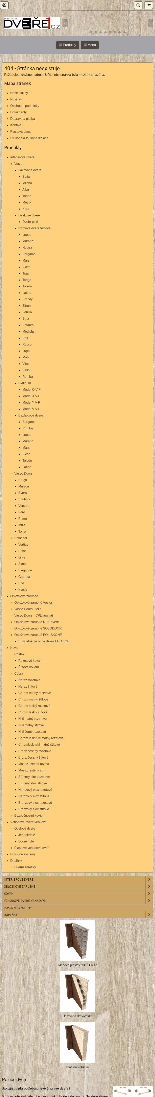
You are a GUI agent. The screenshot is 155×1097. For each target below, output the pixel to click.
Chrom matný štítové (33, 699)
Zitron (26, 305)
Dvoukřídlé (26, 841)
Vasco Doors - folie (27, 609)
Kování (15, 647)
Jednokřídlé (26, 835)
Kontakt (15, 125)
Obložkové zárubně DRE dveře (36, 622)
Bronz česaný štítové (33, 757)
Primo (22, 518)
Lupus (26, 234)
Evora (22, 493)
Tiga (25, 273)
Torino (26, 196)
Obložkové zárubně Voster (33, 602)
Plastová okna (20, 131)
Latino (26, 292)
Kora (25, 209)
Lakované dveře (29, 170)
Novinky (16, 99)
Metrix (26, 202)
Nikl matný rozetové (32, 718)
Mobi (25, 357)
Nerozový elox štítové (33, 796)
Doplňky (16, 860)
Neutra (27, 247)
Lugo (26, 351)
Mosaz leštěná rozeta (33, 764)
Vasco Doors (23, 473)
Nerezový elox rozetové (35, 789)
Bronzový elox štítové (33, 809)
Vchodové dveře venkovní (28, 822)
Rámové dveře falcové (34, 228)
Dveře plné (30, 221)
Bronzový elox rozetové (35, 802)
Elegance (25, 570)
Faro (21, 512)
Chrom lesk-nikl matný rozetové (41, 738)
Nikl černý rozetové (32, 731)
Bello (26, 370)
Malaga (23, 486)
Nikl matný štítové (31, 725)
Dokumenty (18, 112)
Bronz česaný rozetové (34, 751)
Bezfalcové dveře (30, 415)
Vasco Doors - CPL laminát (33, 615)
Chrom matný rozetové (34, 693)
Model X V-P (31, 396)
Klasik (22, 589)
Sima (22, 564)
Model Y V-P (31, 402)
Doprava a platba (22, 118)
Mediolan (29, 331)
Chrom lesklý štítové (32, 712)
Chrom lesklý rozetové (34, 706)
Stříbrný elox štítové (32, 783)
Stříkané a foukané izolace (29, 138)
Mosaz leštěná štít (31, 770)
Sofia (26, 176)
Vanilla (27, 312)
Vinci (25, 363)
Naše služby (19, 93)
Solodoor (20, 538)
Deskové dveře (29, 215)
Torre (22, 531)
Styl (21, 583)
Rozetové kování (30, 660)
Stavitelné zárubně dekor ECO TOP (43, 641)
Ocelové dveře (24, 828)
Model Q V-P (31, 389)
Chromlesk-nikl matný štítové (39, 744)
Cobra (18, 673)
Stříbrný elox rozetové (34, 777)
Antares (28, 325)
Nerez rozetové (29, 680)
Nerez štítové (27, 686)
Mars (26, 260)
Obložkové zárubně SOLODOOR (38, 628)
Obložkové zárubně (24, 596)
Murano (27, 241)
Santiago (24, 499)
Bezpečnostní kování (29, 815)
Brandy (27, 299)
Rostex (19, 654)
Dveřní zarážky (25, 867)
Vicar (26, 267)
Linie (21, 557)
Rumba (27, 376)
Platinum (24, 383)
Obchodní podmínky (24, 106)
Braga (22, 480)
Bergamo (29, 254)
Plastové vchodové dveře (32, 848)
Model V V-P (31, 409)
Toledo (27, 286)
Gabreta (24, 576)
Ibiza (21, 525)
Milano (27, 183)
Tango (26, 280)
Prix (25, 338)
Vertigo (23, 544)
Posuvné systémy (23, 854)
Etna (25, 318)
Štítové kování (28, 667)
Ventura (23, 505)
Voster (18, 163)
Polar (22, 551)
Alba (25, 189)
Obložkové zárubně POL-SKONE (38, 635)
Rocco (26, 344)
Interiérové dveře (22, 157)
